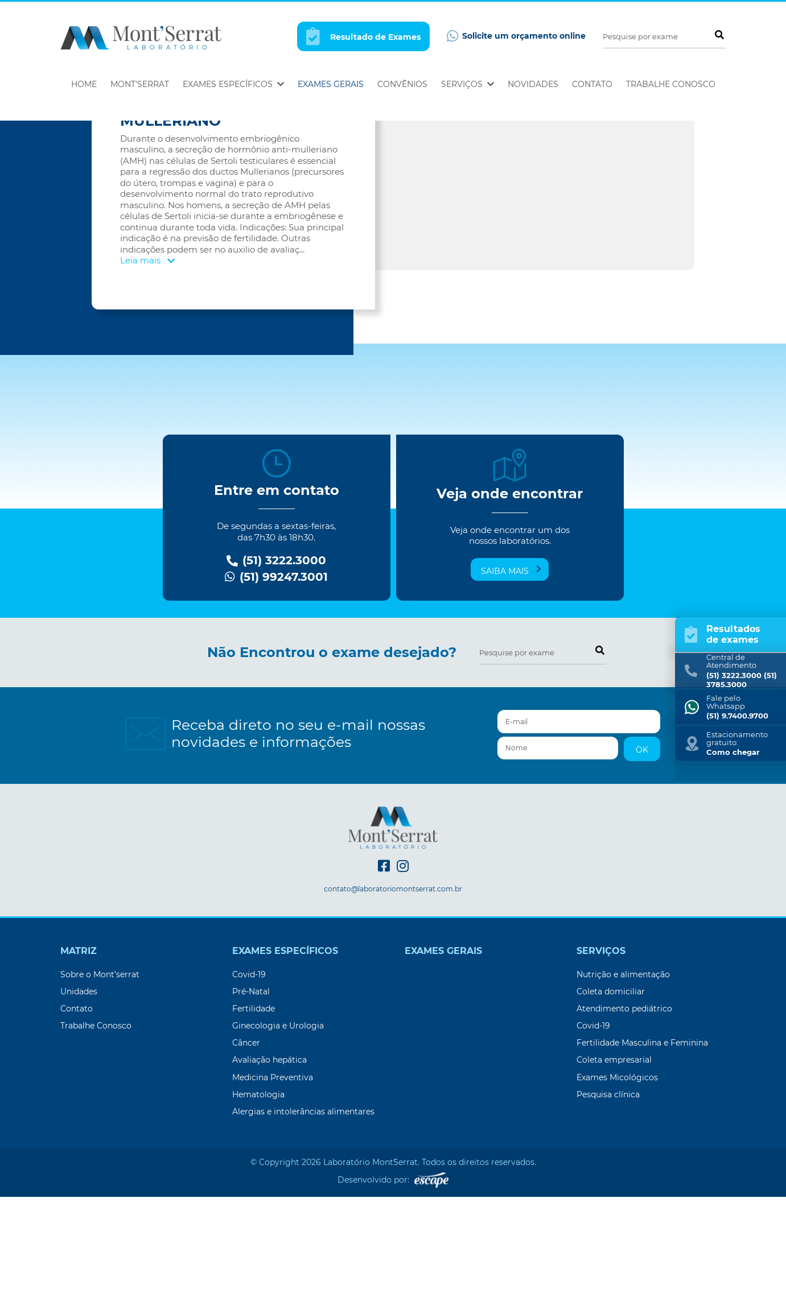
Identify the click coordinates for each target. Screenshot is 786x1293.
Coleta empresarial (614, 1156)
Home (84, 84)
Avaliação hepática (269, 1156)
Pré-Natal (251, 1088)
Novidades (533, 84)
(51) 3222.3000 (276, 656)
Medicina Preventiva (272, 1173)
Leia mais (147, 356)
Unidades (78, 1088)
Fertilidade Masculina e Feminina (642, 1139)
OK (642, 846)
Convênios (402, 84)
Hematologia (258, 1190)
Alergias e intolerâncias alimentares (303, 1208)
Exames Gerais (331, 84)
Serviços (467, 84)
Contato (592, 84)
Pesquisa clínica (608, 1190)
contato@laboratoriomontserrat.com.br (393, 985)
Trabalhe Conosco (670, 84)
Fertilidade (253, 1105)
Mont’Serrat (139, 84)
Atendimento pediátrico (624, 1105)
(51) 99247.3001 (276, 673)
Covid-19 (249, 1070)
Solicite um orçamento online (516, 36)
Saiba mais (511, 666)
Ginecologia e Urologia (278, 1122)
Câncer (246, 1139)
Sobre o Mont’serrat (99, 1070)
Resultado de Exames (363, 36)
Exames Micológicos (617, 1173)
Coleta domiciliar (611, 1088)
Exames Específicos (233, 84)
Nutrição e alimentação (623, 1070)
